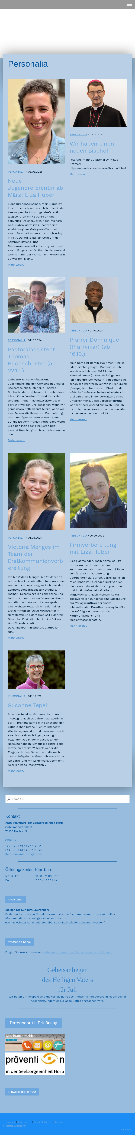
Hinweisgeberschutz (22, 1091)
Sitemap (58, 1122)
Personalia (16, 171)
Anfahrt (10, 839)
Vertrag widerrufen (15, 1125)
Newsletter (15, 899)
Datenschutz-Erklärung (33, 1022)
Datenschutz (24, 1122)
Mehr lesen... (16, 264)
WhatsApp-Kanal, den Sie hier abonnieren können (78, 952)
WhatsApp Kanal (19, 941)
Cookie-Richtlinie (43, 1122)
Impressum (9, 1122)
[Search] (67, 799)
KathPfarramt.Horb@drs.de (23, 854)
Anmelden (125, 1129)
